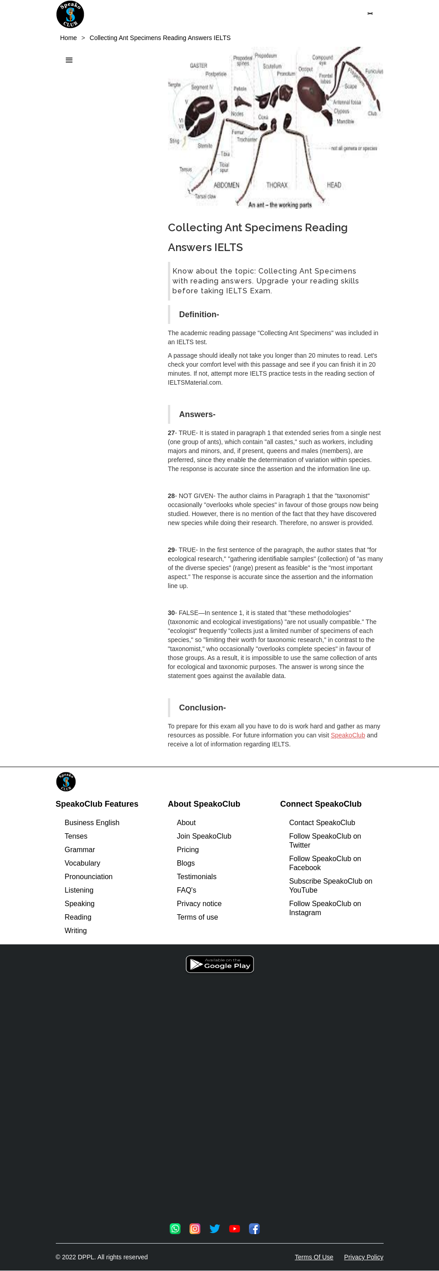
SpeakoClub (348, 735)
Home (68, 37)
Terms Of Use (314, 1257)
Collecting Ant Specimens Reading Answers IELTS (160, 37)
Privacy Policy (363, 1257)
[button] (370, 13)
